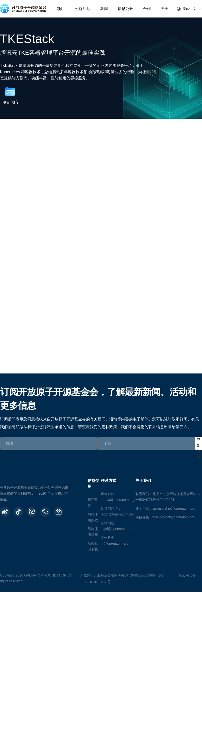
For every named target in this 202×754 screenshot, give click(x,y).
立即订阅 (199, 444)
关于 (164, 9)
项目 (61, 9)
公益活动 (82, 9)
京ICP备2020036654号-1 (144, 575)
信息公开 (125, 9)
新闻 (104, 9)
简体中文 (189, 9)
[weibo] (5, 512)
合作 (147, 9)
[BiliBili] (58, 512)
